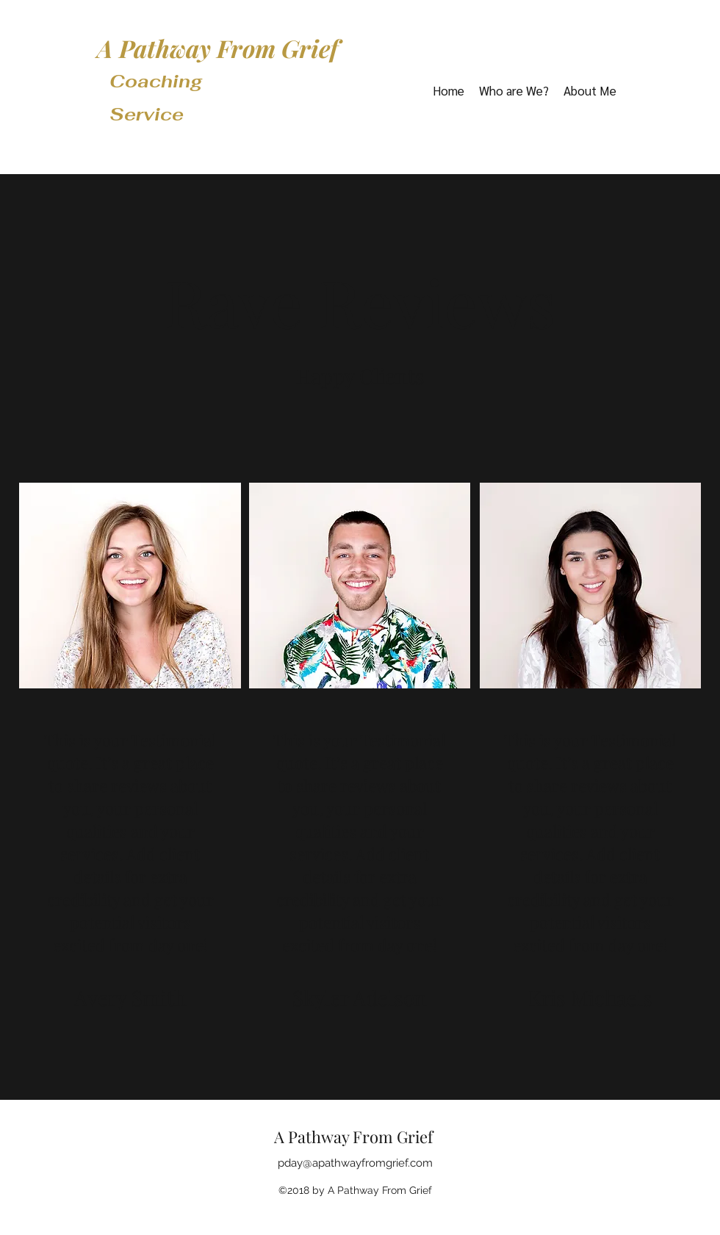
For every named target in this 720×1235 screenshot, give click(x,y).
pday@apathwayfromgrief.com (355, 1163)
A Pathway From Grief (217, 48)
